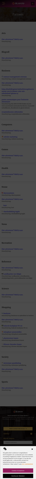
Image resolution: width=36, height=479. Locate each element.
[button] (32, 449)
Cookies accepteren (18, 470)
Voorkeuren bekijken (18, 476)
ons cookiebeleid (27, 464)
